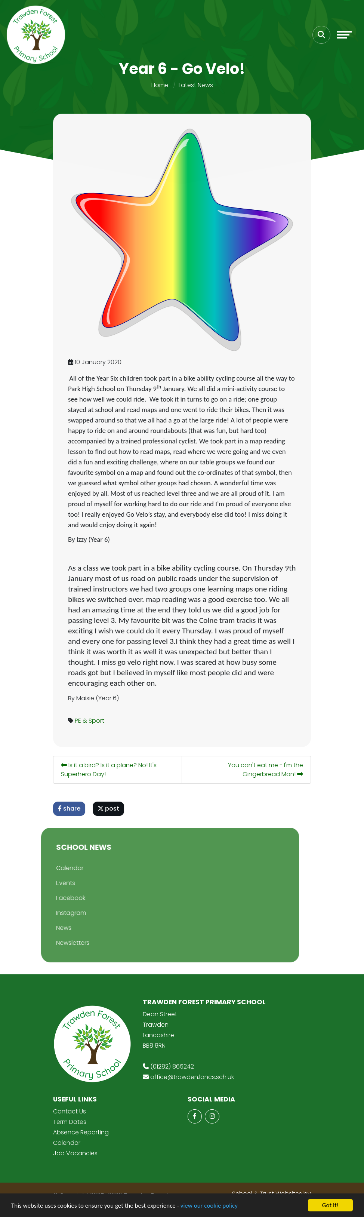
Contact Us (69, 1111)
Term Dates (69, 1122)
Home (160, 85)
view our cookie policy (209, 1206)
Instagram (58, 913)
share (70, 808)
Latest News (196, 85)
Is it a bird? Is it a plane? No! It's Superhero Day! (109, 769)
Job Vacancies (75, 1153)
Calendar (56, 868)
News (50, 927)
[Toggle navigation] (344, 35)
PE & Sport (90, 720)
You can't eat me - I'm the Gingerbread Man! (266, 769)
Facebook (57, 898)
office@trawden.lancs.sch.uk (192, 1077)
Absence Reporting (81, 1132)
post (109, 808)
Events (52, 883)
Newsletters (59, 942)
